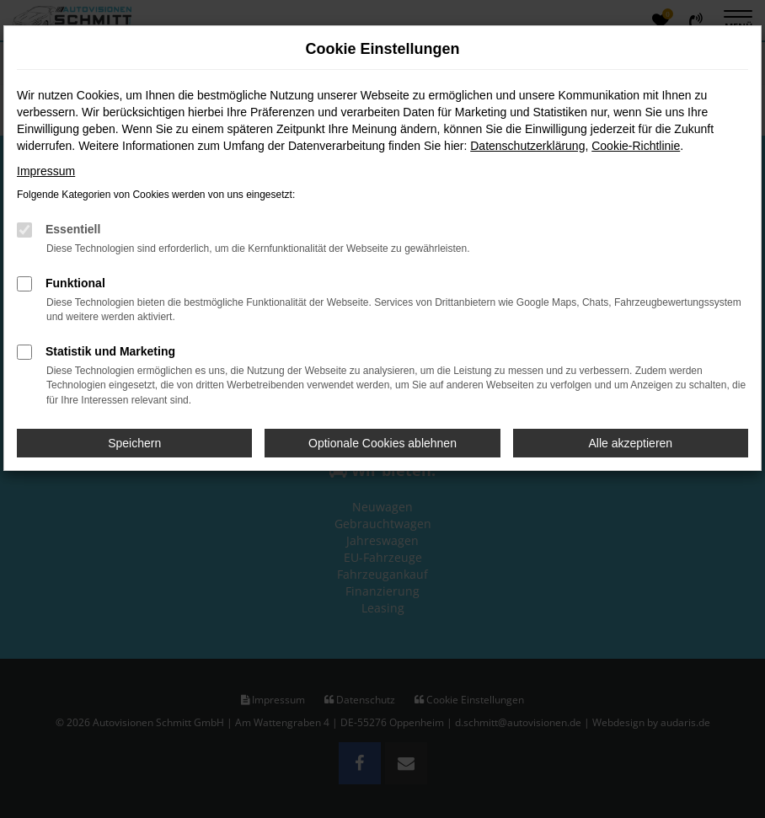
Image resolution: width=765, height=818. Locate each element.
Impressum (46, 171)
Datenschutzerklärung (527, 145)
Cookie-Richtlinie (635, 145)
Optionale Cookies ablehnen (382, 443)
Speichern (134, 443)
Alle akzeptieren (631, 443)
